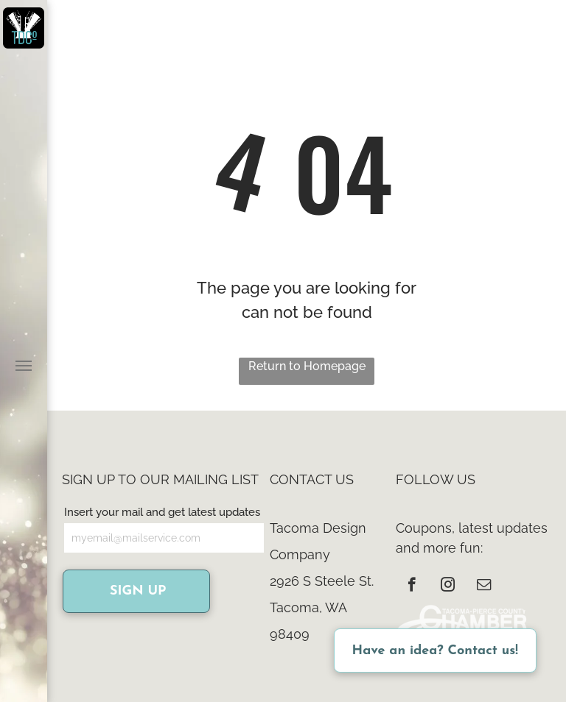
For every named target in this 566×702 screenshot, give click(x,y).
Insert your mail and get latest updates (162, 512)
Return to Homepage (307, 366)
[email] (484, 586)
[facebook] (411, 586)
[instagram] (447, 586)
